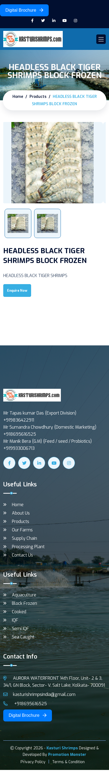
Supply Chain (24, 538)
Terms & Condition (68, 762)
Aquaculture (24, 595)
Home (17, 96)
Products (38, 96)
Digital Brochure (24, 10)
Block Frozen (24, 603)
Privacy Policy (33, 762)
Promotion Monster (67, 754)
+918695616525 (25, 704)
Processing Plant (28, 547)
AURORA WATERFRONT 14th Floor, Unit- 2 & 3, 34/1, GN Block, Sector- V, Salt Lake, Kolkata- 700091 (54, 681)
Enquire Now (17, 290)
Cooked (19, 612)
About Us (21, 513)
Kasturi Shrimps (62, 748)
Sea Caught (23, 637)
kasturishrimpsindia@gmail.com (39, 694)
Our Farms (22, 530)
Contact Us (22, 555)
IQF (15, 620)
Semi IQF (20, 628)
